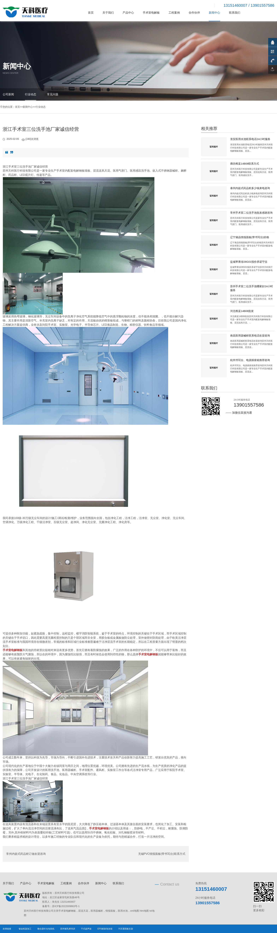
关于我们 (108, 12)
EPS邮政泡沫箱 (105, 929)
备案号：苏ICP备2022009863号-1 (61, 906)
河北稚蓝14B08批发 (242, 310)
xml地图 (134, 910)
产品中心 (128, 12)
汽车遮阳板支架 (125, 929)
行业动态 (30, 94)
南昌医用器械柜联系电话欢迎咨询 (250, 335)
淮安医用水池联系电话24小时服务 (250, 139)
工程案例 (174, 12)
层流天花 (83, 910)
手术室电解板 (151, 12)
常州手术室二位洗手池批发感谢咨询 (251, 212)
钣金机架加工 (25, 929)
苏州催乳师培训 (67, 929)
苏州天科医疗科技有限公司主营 (41, 910)
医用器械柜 (97, 910)
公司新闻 (8, 94)
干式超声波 (86, 929)
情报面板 (110, 910)
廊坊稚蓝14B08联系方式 (244, 163)
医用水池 (123, 910)
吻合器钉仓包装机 (45, 929)
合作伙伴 (194, 12)
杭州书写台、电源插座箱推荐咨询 (250, 360)
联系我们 (234, 12)
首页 (91, 12)
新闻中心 (214, 12)
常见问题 (52, 94)
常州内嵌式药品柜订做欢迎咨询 (26, 853)
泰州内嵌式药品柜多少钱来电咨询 (250, 188)
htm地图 (144, 910)
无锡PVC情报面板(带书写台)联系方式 (161, 853)
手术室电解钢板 (67, 910)
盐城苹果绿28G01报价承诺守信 (248, 261)
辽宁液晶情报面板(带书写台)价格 (249, 237)
